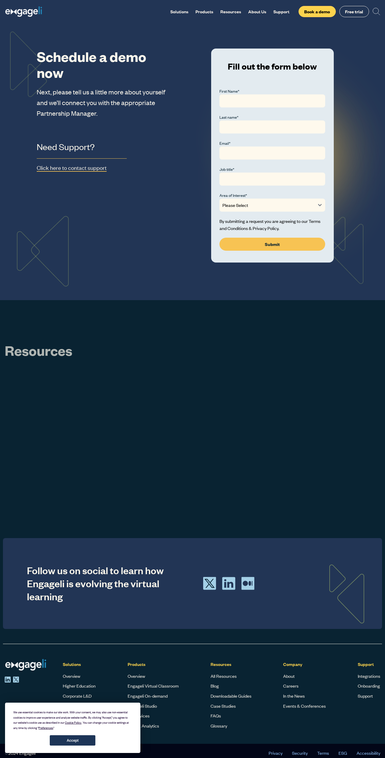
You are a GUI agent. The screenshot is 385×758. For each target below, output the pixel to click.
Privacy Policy (265, 228)
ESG (343, 753)
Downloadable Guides (231, 696)
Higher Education (79, 686)
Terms (323, 753)
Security (300, 753)
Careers (291, 686)
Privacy (276, 753)
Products (204, 11)
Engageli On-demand (148, 696)
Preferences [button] (45, 728)
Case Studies (223, 706)
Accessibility (368, 753)
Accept (72, 740)
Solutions (179, 11)
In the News (294, 696)
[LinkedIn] (8, 680)
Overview (71, 676)
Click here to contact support (72, 167)
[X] (16, 680)
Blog (215, 686)
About (289, 676)
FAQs (216, 716)
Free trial (354, 12)
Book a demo (317, 12)
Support (281, 11)
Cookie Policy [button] (73, 723)
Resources (230, 11)
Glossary (219, 726)
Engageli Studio (142, 706)
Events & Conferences (304, 706)
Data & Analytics (143, 726)
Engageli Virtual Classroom (153, 686)
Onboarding (369, 686)
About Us (257, 11)
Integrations (369, 676)
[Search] (376, 11)
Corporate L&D (77, 696)
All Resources (224, 676)
